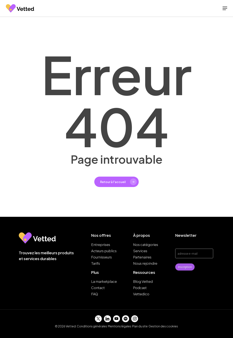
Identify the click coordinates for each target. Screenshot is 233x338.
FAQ (94, 294)
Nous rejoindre (145, 263)
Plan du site (140, 326)
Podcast (140, 287)
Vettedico (141, 294)
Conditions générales (92, 326)
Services (140, 250)
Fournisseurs (101, 257)
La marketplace (104, 281)
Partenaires (142, 257)
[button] (225, 10)
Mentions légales (119, 326)
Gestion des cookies (163, 326)
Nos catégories (145, 244)
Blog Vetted (143, 281)
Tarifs (95, 263)
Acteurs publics (104, 250)
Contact (98, 287)
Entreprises (100, 244)
